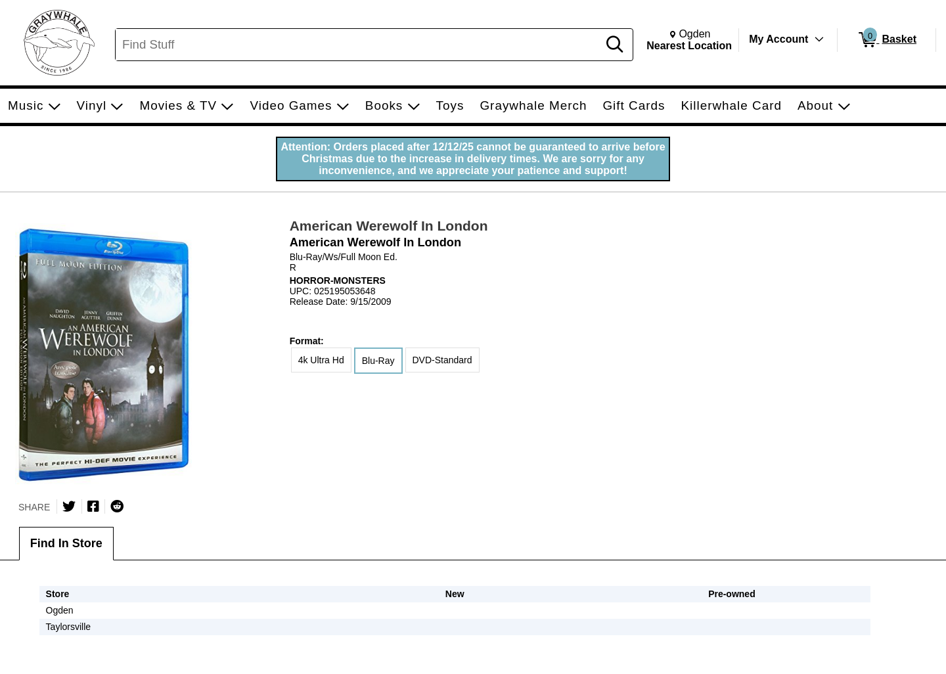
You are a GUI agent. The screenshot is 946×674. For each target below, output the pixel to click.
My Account (778, 39)
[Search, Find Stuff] (359, 44)
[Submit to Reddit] (117, 506)
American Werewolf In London (389, 225)
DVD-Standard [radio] (442, 360)
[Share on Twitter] (69, 506)
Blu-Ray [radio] (378, 360)
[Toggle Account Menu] (819, 39)
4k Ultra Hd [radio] (321, 360)
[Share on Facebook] (93, 506)
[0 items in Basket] (886, 40)
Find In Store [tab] (66, 543)
